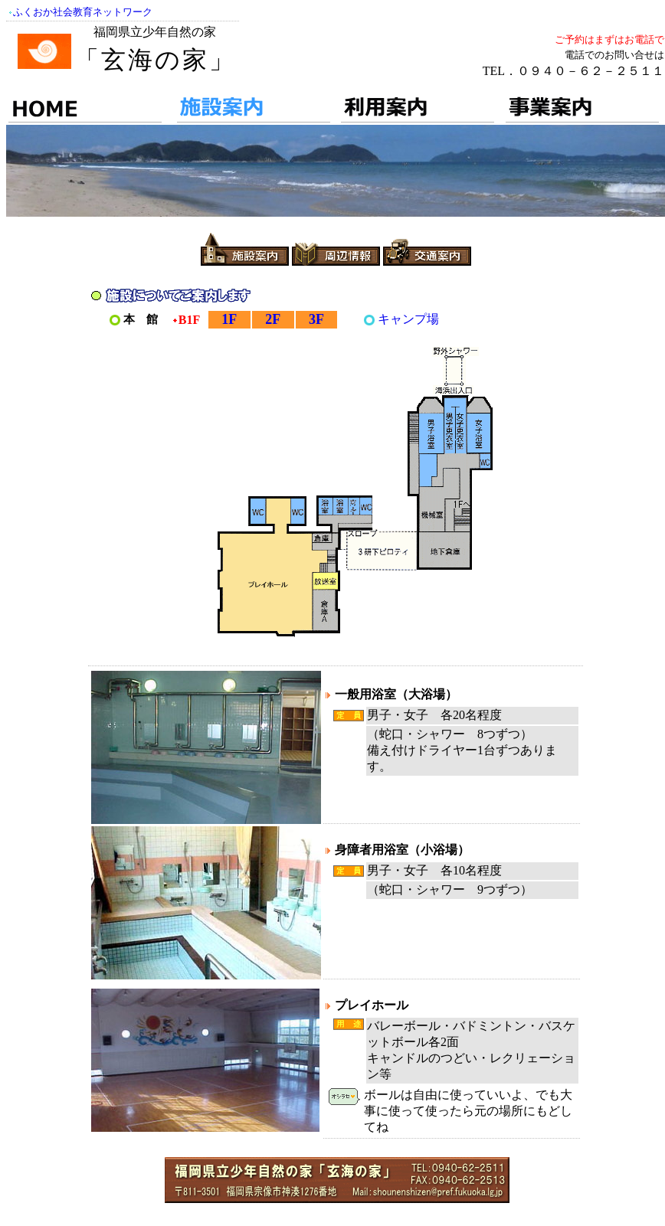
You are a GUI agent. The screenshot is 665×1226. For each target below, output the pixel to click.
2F (272, 319)
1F (229, 319)
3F (316, 319)
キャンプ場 (408, 318)
